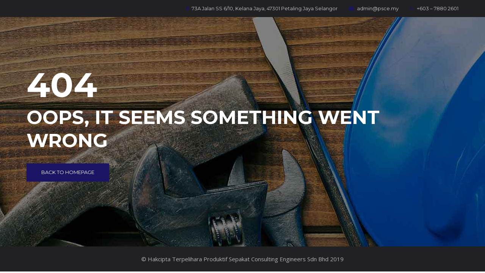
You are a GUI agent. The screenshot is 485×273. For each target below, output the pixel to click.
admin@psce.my (374, 8)
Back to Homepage (67, 172)
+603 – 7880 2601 (434, 8)
